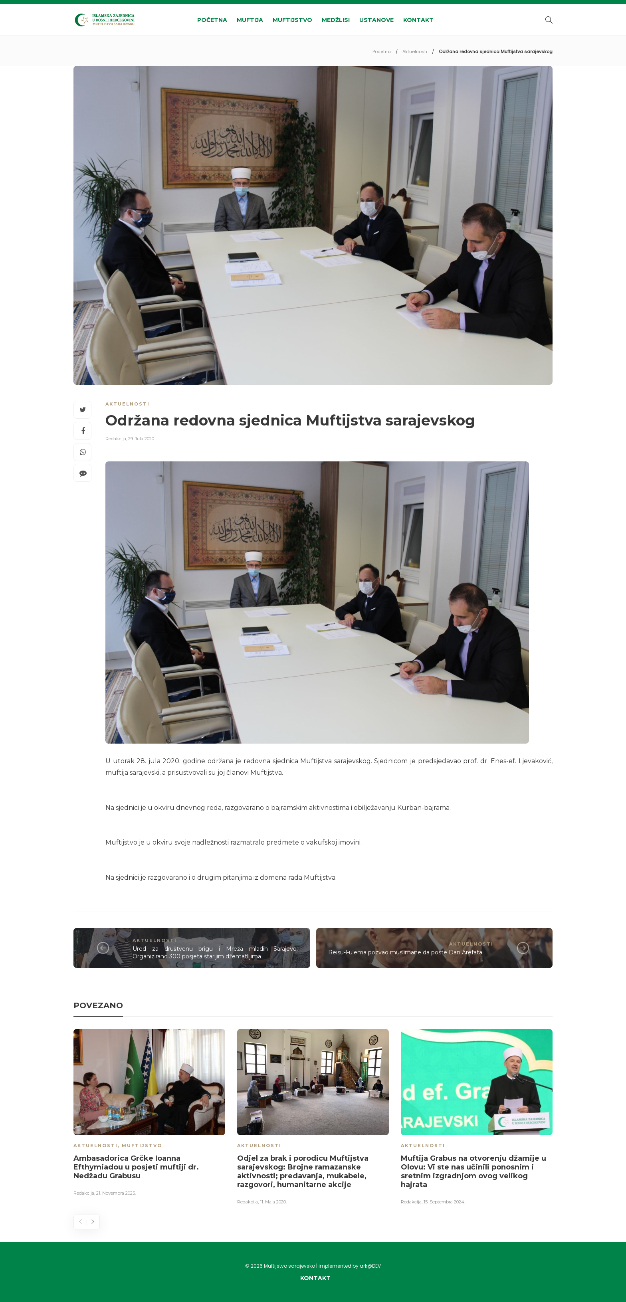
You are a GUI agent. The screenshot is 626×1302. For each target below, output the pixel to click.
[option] (149, 1114)
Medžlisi (336, 20)
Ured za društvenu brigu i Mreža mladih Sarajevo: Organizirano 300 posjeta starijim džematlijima (215, 952)
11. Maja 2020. (273, 1202)
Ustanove (376, 20)
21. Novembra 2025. (116, 1193)
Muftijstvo (292, 20)
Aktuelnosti (414, 51)
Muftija (250, 20)
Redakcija (115, 438)
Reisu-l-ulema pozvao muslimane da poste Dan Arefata (405, 952)
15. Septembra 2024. (444, 1202)
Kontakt (418, 20)
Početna (212, 20)
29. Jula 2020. (141, 438)
